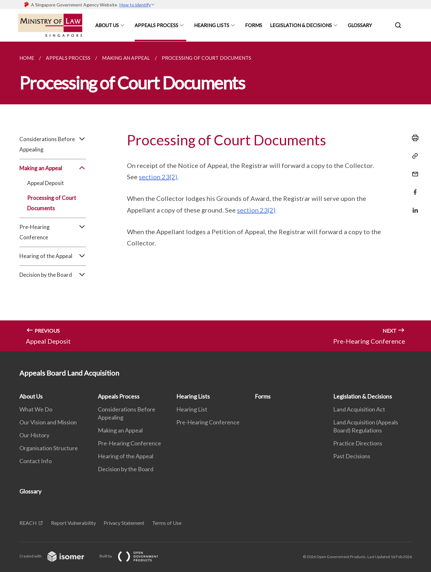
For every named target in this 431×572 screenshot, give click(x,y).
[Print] (413, 138)
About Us (107, 25)
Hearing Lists (211, 25)
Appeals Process (156, 25)
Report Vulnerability (73, 523)
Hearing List (191, 409)
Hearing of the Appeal (52, 256)
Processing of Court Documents (51, 203)
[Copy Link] (413, 156)
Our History (34, 435)
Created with (57, 556)
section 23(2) (158, 177)
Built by (134, 556)
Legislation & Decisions (301, 25)
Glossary (360, 25)
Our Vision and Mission (48, 422)
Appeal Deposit (45, 183)
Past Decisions (351, 456)
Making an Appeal (52, 168)
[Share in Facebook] (413, 188)
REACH (28, 523)
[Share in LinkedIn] (413, 206)
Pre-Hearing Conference (52, 232)
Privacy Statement (124, 523)
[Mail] (413, 170)
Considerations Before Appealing (52, 144)
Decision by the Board (52, 275)
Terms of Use (166, 523)
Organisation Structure (48, 448)
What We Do (35, 409)
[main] (215, 196)
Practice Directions (357, 443)
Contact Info (35, 460)
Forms (253, 25)
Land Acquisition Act (359, 409)
